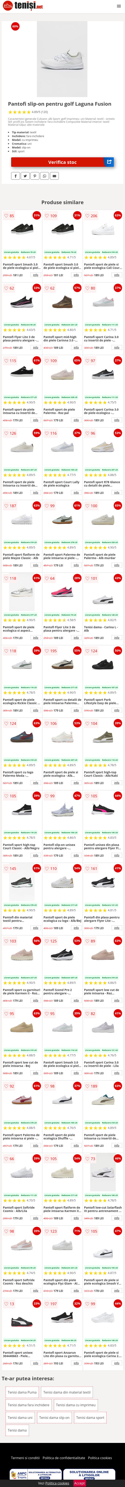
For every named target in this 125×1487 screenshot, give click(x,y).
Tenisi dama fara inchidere (28, 1405)
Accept (79, 1483)
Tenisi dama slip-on (54, 1417)
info (35, 275)
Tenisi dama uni (20, 1417)
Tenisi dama (17, 1430)
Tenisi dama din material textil (67, 1392)
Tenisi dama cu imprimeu (76, 1405)
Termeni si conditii (25, 1458)
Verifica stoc (81, 162)
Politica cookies (100, 1458)
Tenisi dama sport (90, 1417)
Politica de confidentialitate (64, 1458)
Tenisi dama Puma (22, 1392)
